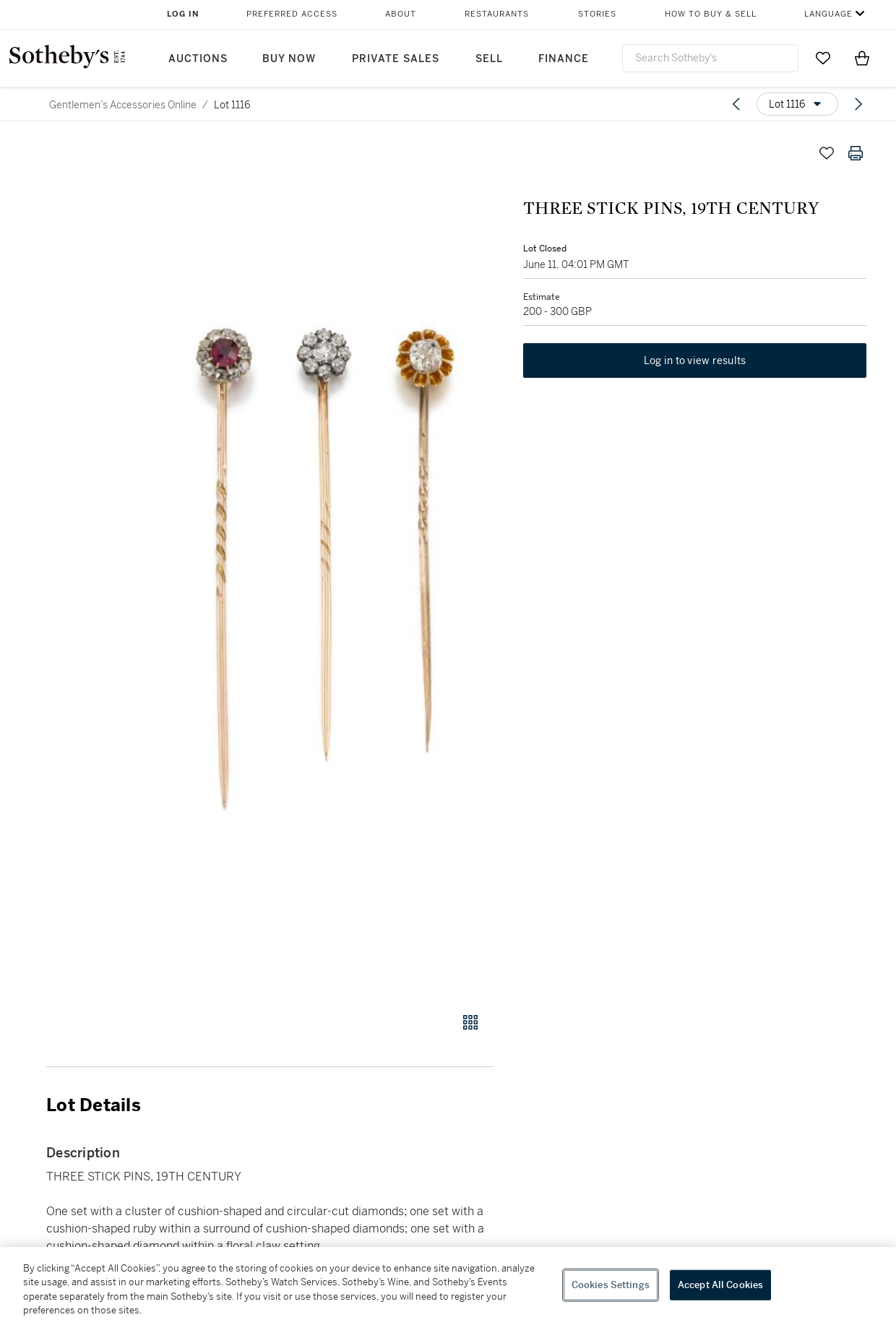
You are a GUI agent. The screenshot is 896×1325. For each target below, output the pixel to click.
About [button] (400, 14)
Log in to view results (695, 361)
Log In (183, 14)
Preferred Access (291, 14)
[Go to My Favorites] (823, 57)
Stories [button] (597, 14)
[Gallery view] (470, 1022)
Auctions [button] (198, 59)
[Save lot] (826, 153)
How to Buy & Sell (711, 14)
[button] (325, 567)
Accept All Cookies (720, 1285)
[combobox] (710, 58)
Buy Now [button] (289, 59)
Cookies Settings (611, 1285)
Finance (563, 59)
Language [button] (828, 14)
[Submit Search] (782, 58)
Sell (489, 59)
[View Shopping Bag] (862, 57)
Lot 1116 (232, 104)
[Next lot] (858, 104)
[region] (448, 1286)
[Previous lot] (736, 104)
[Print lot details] (855, 153)
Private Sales (395, 59)
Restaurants (497, 14)
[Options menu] (797, 104)
